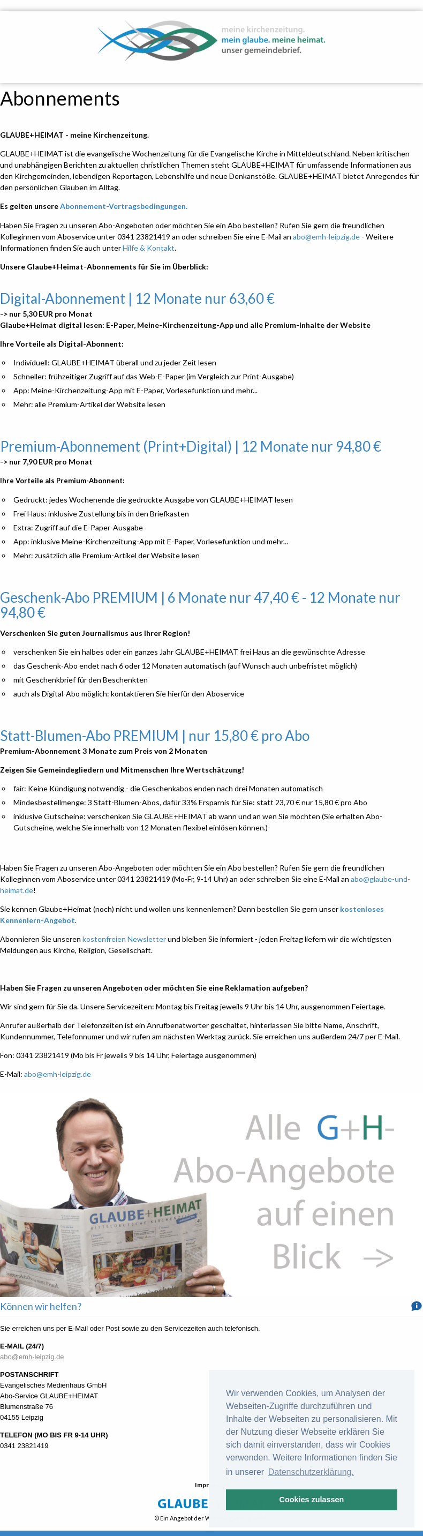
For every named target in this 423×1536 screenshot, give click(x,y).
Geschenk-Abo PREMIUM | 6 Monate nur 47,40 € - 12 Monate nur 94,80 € (200, 605)
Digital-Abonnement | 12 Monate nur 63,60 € (137, 298)
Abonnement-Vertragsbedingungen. (123, 206)
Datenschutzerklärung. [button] (311, 1472)
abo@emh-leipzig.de (326, 236)
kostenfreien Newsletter (124, 938)
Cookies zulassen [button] (312, 1499)
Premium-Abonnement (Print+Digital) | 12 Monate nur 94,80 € (190, 446)
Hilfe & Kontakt (149, 247)
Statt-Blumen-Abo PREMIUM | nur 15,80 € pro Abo (154, 735)
